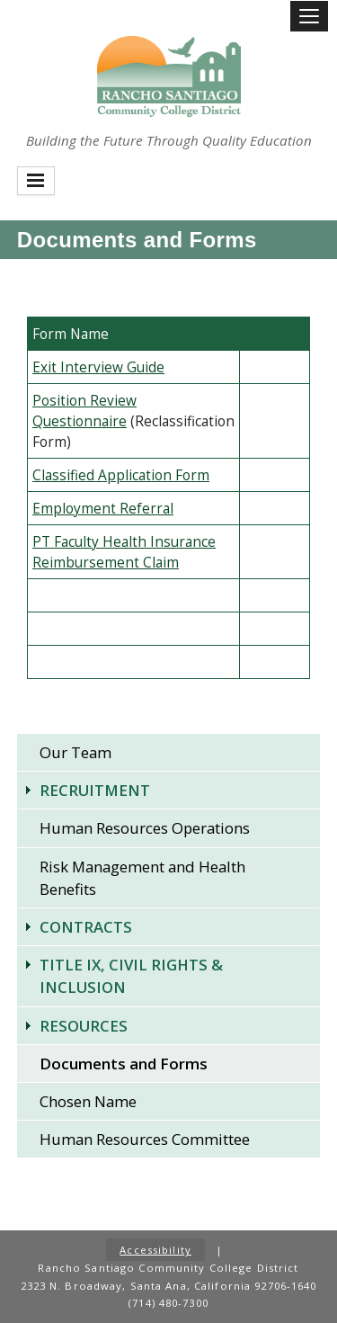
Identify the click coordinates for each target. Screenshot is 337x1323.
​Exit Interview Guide (98, 367)
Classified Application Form (120, 475)
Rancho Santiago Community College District (169, 76)
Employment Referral (102, 508)
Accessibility (155, 1249)
